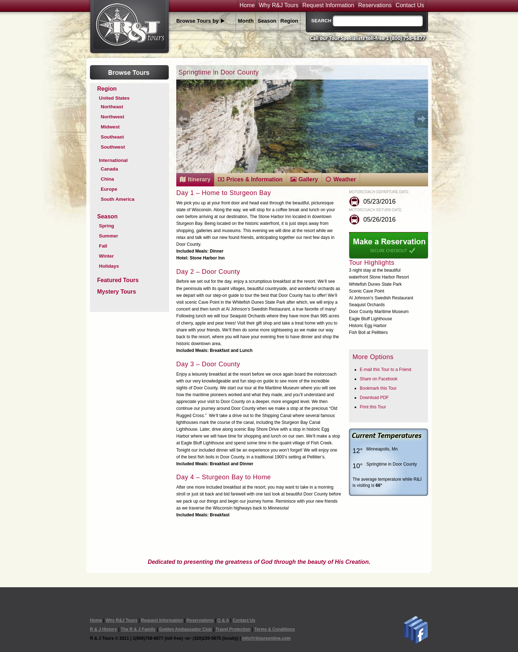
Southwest (113, 147)
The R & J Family (138, 629)
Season (267, 21)
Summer (108, 236)
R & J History (103, 629)
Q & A (223, 620)
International (113, 160)
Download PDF (374, 397)
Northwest (112, 116)
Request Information (328, 5)
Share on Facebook (378, 378)
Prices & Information (254, 179)
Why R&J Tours (278, 5)
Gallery (308, 179)
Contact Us (410, 5)
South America (118, 199)
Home (247, 5)
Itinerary (199, 179)
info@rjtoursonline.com (266, 638)
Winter (106, 256)
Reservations (374, 5)
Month (246, 21)
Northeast (112, 106)
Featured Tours (117, 280)
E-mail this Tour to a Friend (385, 369)
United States (114, 98)
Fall (103, 246)
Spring (106, 225)
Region (289, 21)
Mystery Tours (116, 292)
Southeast (112, 137)
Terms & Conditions (274, 629)
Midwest (110, 127)
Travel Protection (232, 629)
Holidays (109, 266)
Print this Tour (373, 406)
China (107, 179)
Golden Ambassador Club (185, 629)
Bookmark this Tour (378, 388)
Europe (109, 189)
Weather (344, 179)
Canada (109, 169)
